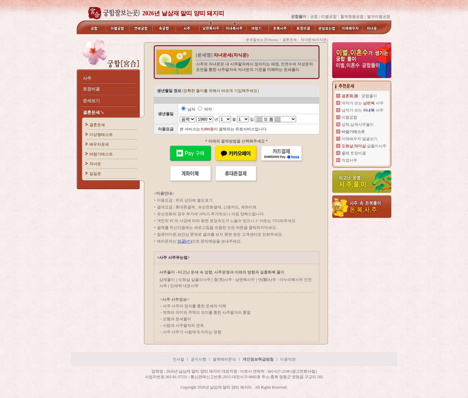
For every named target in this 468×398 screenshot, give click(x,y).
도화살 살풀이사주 (195, 279)
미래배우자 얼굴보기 (360, 139)
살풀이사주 (364, 146)
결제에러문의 (224, 359)
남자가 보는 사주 (363, 110)
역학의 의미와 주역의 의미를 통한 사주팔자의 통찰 (207, 312)
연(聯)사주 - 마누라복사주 (281, 279)
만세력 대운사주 (184, 286)
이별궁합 (349, 117)
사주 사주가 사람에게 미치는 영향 (192, 332)
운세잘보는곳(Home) (262, 40)
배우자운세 (99, 144)
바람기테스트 (101, 154)
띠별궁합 (329, 16)
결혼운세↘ (93, 112)
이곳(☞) (184, 241)
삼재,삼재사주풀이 (358, 124)
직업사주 (349, 160)
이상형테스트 (101, 134)
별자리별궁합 (378, 16)
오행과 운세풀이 (177, 319)
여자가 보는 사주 (363, 103)
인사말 (178, 359)
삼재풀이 (167, 279)
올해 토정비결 (354, 153)
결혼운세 (97, 125)
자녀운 (95, 164)
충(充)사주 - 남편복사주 (234, 279)
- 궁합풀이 (359, 96)
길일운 (95, 173)
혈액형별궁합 (352, 16)
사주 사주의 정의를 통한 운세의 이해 (194, 306)
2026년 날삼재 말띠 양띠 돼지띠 (183, 13)
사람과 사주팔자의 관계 (183, 325)
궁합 (314, 16)
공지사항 (199, 359)
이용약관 (288, 359)
